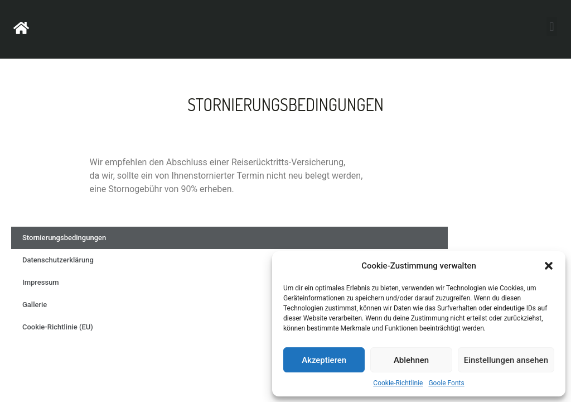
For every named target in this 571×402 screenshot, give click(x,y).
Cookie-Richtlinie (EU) (57, 327)
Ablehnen (411, 360)
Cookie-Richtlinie (398, 383)
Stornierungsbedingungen (64, 237)
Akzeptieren (324, 360)
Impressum (40, 282)
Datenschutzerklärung (58, 260)
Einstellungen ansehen (506, 360)
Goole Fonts (446, 383)
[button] (548, 265)
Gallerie (34, 304)
